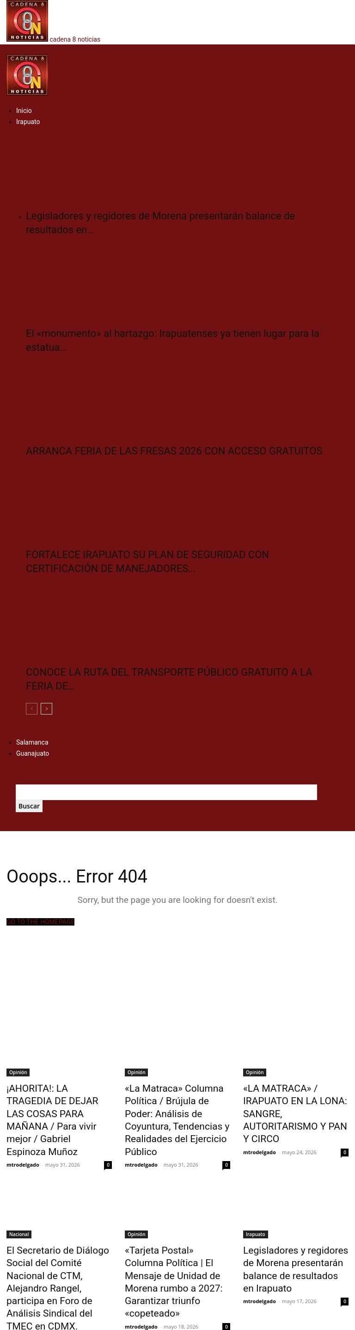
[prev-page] (31, 709)
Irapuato (28, 121)
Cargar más (26, 1286)
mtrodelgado (22, 1129)
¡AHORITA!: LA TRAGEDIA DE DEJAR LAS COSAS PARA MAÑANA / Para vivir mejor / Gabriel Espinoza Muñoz (56, 1103)
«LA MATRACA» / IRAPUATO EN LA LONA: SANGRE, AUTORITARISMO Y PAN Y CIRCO (292, 1103)
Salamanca (32, 742)
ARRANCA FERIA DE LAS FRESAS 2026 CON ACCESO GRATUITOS (174, 451)
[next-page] (46, 709)
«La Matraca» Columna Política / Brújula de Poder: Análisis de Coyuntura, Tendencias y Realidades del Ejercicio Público (174, 1108)
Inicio (24, 110)
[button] (9, 49)
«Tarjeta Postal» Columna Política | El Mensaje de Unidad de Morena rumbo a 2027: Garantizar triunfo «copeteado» (172, 1245)
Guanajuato (32, 753)
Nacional (19, 1209)
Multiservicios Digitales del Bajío (190, 1321)
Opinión (18, 1072)
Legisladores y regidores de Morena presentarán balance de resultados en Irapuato (293, 1235)
